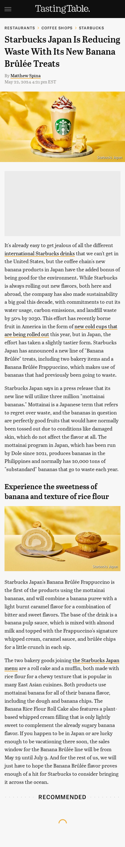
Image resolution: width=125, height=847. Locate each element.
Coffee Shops (57, 28)
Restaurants (20, 28)
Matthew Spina (25, 75)
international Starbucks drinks (40, 253)
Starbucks (91, 28)
